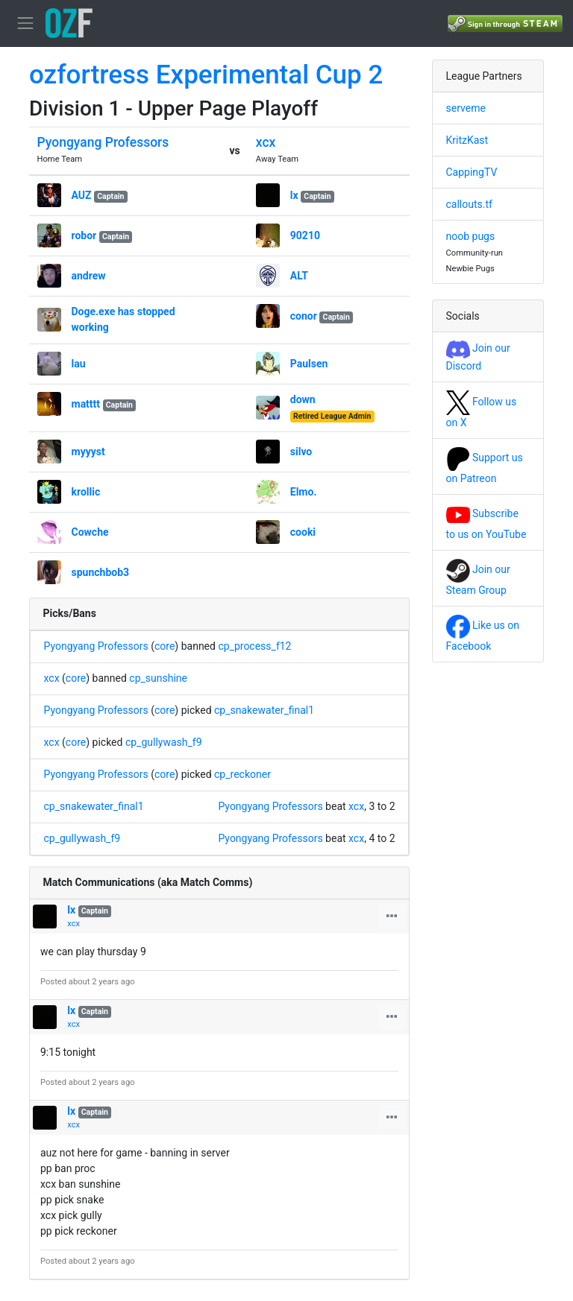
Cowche (90, 532)
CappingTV (472, 172)
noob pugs (470, 236)
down (303, 399)
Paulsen (309, 364)
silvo (301, 452)
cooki (303, 532)
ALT (299, 276)
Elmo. (303, 492)
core (164, 646)
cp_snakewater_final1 (264, 710)
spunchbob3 (101, 572)
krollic (86, 492)
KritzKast (467, 140)
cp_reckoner (242, 774)
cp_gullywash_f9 (163, 742)
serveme (466, 108)
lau (79, 364)
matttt (86, 404)
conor (303, 316)
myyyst (88, 452)
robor (84, 235)
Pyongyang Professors (103, 142)
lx (294, 195)
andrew (89, 276)
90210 (305, 235)
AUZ (82, 195)
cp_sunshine (158, 678)
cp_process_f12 (254, 646)
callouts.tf (469, 204)
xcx (266, 142)
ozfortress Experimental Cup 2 (206, 75)
